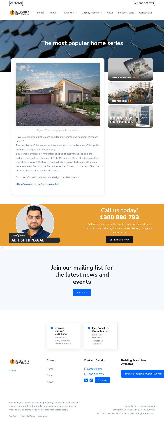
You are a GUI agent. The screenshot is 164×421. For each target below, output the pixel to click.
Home (40, 12)
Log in (12, 370)
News (110, 12)
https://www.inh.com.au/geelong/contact (38, 184)
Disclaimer (43, 415)
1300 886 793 (144, 3)
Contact (13, 415)
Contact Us (145, 12)
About (52, 12)
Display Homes (90, 12)
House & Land (126, 12)
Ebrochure (102, 380)
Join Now (82, 292)
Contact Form (94, 369)
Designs (69, 12)
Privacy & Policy (27, 415)
